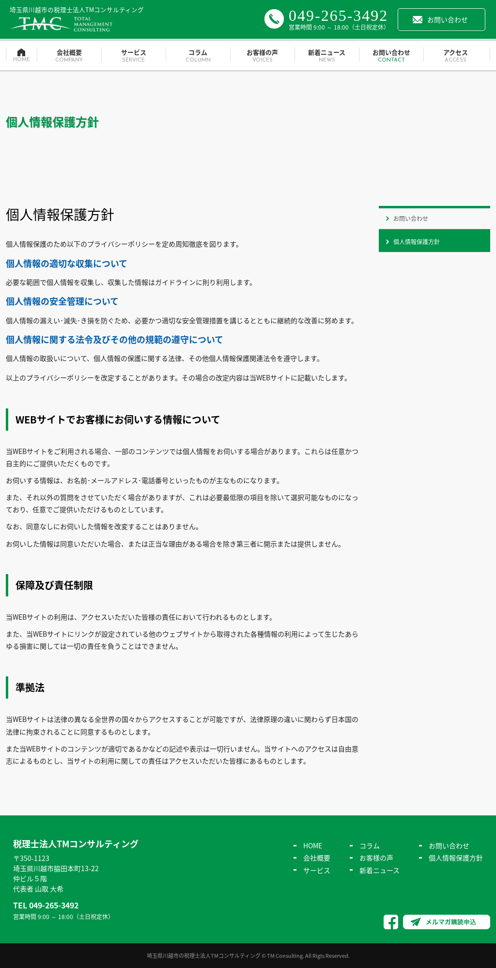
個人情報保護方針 (416, 241)
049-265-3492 (338, 15)
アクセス (455, 56)
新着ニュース (326, 56)
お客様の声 (262, 56)
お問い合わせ (447, 19)
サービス (133, 56)
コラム (198, 56)
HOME (312, 845)
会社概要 (69, 56)
